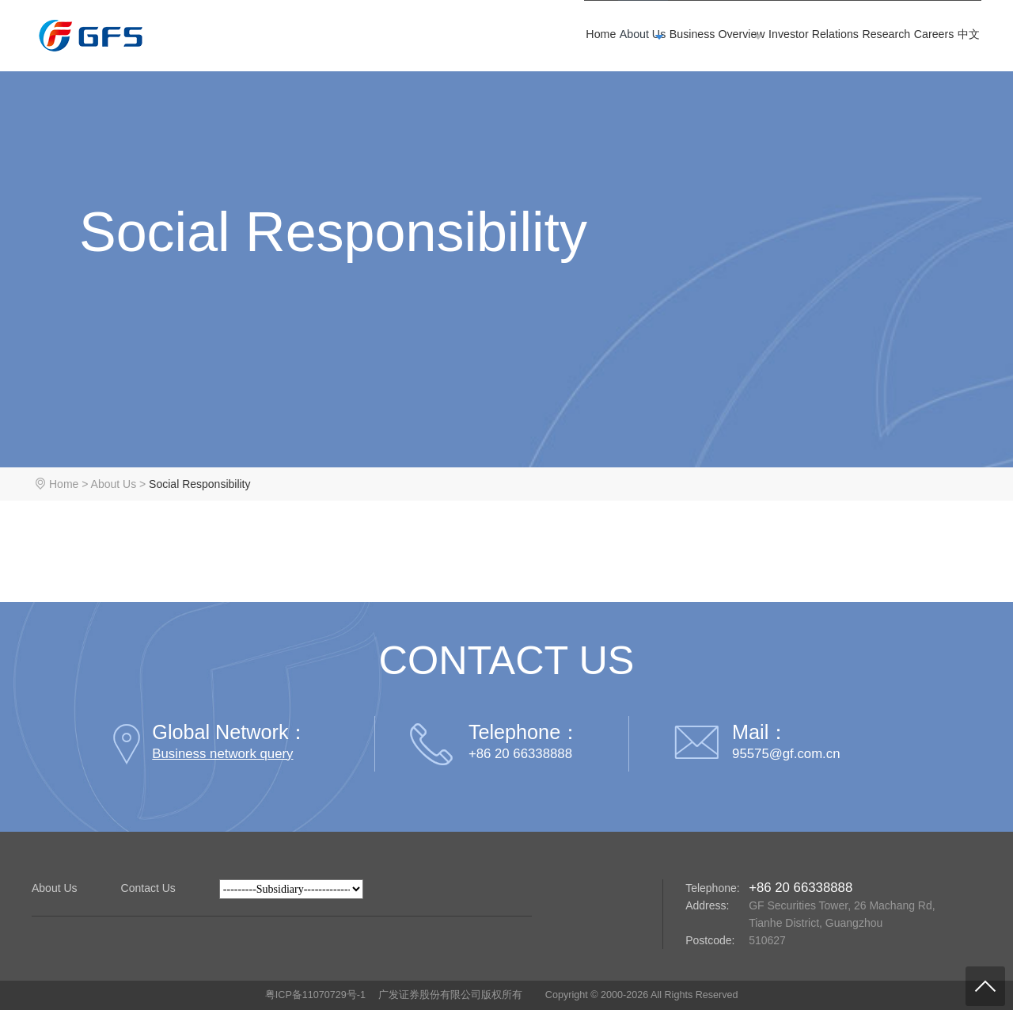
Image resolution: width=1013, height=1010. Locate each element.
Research (805, 37)
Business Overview (565, 37)
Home (373, 37)
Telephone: (712, 888)
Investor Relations (695, 37)
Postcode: (709, 940)
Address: (707, 905)
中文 (953, 37)
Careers (886, 37)
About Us (454, 37)
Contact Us (148, 888)
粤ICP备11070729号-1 (315, 994)
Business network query (222, 753)
